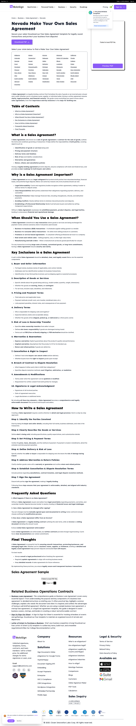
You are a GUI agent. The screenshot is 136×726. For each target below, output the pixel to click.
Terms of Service (106, 641)
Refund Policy (105, 649)
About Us (41, 641)
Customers (72, 679)
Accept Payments (44, 672)
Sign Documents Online (46, 652)
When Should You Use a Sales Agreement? (29, 117)
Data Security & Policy (108, 653)
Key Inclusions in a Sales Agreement (27, 120)
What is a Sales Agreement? (24, 111)
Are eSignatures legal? (77, 645)
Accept (11, 721)
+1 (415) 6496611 (74, 701)
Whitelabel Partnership (46, 691)
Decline (19, 721)
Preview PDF (107, 66)
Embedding (41, 668)
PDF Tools (72, 687)
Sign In (132, 1)
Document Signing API (46, 664)
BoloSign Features (75, 667)
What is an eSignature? (77, 641)
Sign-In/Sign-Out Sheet (21, 615)
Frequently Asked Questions (24, 126)
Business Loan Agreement (22, 596)
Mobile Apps (42, 695)
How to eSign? (74, 663)
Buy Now (4, 1)
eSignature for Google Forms (48, 656)
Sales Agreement (32, 18)
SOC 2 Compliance (44, 679)
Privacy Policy (105, 645)
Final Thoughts (20, 129)
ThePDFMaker (42, 660)
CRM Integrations (44, 683)
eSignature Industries (76, 659)
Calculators (72, 691)
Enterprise (41, 675)
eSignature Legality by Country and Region (77, 650)
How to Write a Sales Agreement (26, 123)
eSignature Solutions (76, 656)
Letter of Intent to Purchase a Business (27, 623)
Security (73, 7)
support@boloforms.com (22, 666)
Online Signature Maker (77, 683)
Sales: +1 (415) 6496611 (123, 1)
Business (21, 18)
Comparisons (73, 671)
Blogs (70, 675)
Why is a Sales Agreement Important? (28, 114)
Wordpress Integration (46, 687)
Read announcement (101, 25)
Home (13, 18)
